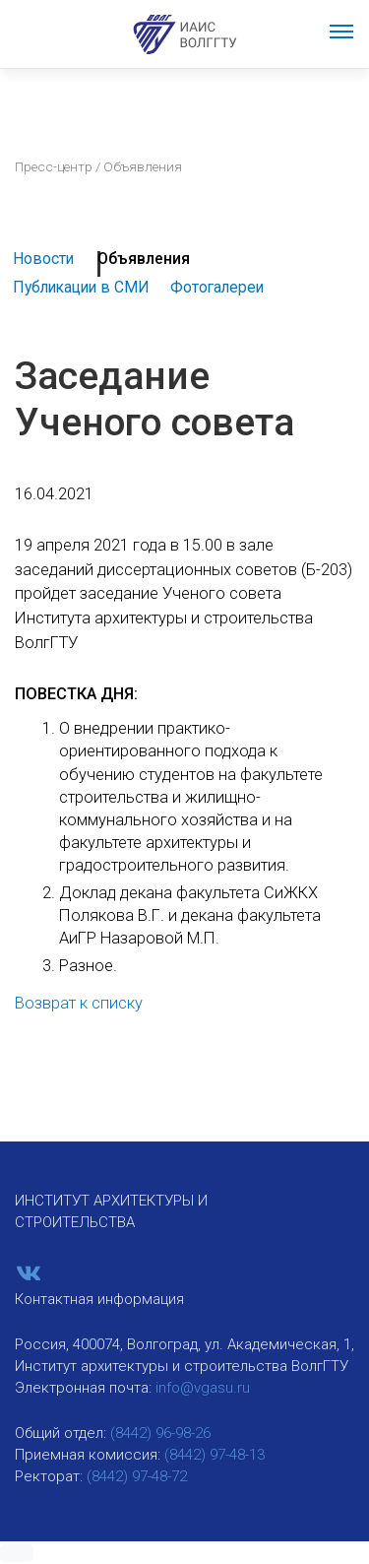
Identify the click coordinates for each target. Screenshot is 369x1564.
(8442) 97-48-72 (137, 1476)
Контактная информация (99, 1299)
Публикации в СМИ (81, 287)
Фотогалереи (217, 287)
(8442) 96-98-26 (160, 1433)
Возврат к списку (79, 1003)
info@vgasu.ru (202, 1388)
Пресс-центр (53, 166)
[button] (16, 1553)
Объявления (143, 258)
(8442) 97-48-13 (214, 1455)
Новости (43, 258)
